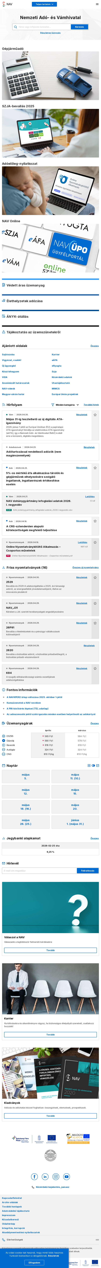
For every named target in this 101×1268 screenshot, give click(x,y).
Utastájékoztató (61, 383)
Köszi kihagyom (10, 371)
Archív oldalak (10, 1202)
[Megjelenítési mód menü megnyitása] (44, 4)
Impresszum (8, 1215)
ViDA (4, 377)
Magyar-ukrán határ (13, 394)
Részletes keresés (50, 33)
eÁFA (54, 360)
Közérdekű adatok (62, 377)
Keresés (79, 27)
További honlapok (12, 1206)
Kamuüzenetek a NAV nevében (24, 702)
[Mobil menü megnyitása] (97, 4)
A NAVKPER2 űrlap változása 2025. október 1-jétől (34, 697)
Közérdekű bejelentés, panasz (52, 1187)
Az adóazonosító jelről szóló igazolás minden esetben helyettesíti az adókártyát (51, 714)
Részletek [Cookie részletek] (53, 1255)
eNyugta (56, 365)
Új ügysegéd (9, 365)
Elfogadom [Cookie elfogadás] (34, 1262)
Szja (54, 371)
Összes (95, 346)
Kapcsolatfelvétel (12, 1198)
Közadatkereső (10, 1219)
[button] (95, 425)
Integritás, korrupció (13, 1228)
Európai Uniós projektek (65, 394)
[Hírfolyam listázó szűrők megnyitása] (65, 405)
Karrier (56, 354)
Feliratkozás (87, 870)
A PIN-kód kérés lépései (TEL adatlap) (27, 708)
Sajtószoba (8, 354)
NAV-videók (8, 388)
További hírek (91, 404)
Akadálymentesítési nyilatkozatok (21, 1232)
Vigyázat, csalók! (11, 360)
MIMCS (56, 388)
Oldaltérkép (8, 1223)
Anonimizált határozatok (15, 383)
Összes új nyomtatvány (85, 567)
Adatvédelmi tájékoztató (15, 1211)
